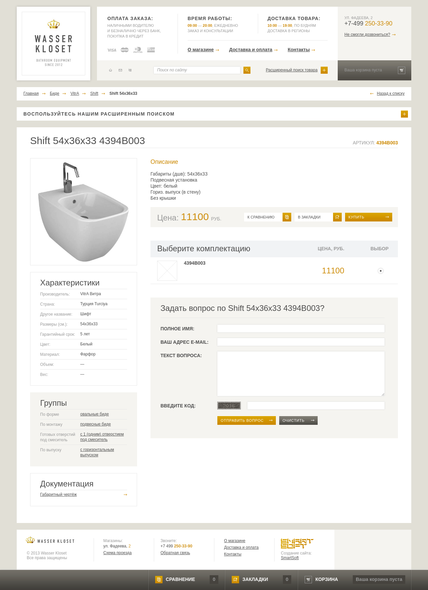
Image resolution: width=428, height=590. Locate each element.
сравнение (180, 579)
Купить (356, 217)
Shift (94, 93)
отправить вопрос (242, 420)
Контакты (299, 49)
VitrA (75, 93)
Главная (31, 93)
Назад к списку (391, 93)
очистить (294, 420)
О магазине (201, 49)
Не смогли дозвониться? (367, 34)
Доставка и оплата (250, 49)
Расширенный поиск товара (292, 70)
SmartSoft (290, 557)
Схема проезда (117, 552)
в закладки (309, 217)
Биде (54, 93)
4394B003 (195, 263)
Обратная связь (175, 552)
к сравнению (261, 217)
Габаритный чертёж (58, 494)
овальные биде (94, 414)
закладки (255, 579)
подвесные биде (95, 424)
